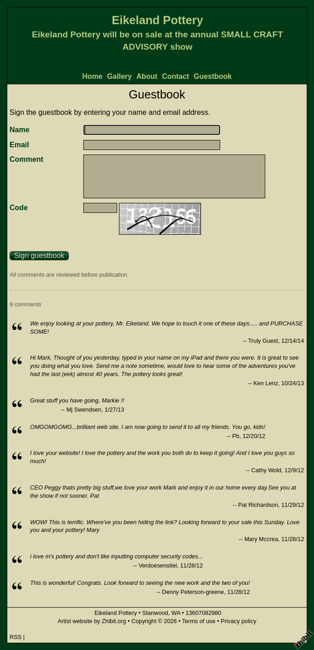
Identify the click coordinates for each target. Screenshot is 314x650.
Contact (175, 76)
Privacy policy (238, 621)
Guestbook (213, 76)
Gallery (119, 76)
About (146, 76)
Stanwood (155, 612)
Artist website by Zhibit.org (92, 621)
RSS (15, 637)
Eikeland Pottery (157, 20)
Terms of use (198, 621)
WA (175, 612)
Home (92, 76)
